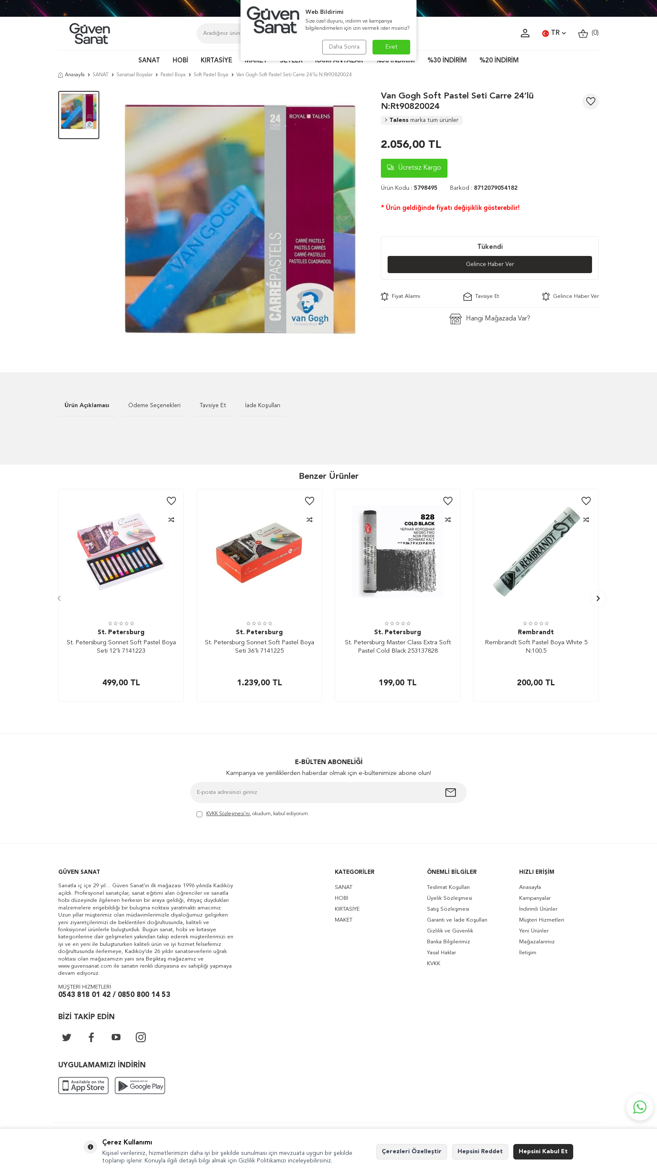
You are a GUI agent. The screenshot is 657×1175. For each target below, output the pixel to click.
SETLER (291, 61)
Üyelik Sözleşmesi (449, 898)
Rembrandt (536, 633)
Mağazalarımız (537, 942)
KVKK (433, 963)
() (588, 33)
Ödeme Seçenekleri (154, 405)
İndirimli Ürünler (538, 909)
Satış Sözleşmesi (448, 909)
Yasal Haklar (441, 952)
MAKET (256, 61)
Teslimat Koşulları (448, 887)
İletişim (527, 952)
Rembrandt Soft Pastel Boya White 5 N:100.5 (536, 647)
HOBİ (180, 61)
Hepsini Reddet (480, 1151)
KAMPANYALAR (339, 61)
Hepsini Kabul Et (543, 1151)
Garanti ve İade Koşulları (457, 920)
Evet (391, 47)
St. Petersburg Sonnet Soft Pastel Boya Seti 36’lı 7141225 (259, 647)
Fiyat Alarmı (400, 296)
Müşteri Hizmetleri (541, 920)
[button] (59, 598)
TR (554, 33)
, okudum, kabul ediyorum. (253, 814)
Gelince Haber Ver (490, 264)
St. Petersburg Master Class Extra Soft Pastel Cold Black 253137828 (398, 647)
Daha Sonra (344, 47)
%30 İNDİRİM (447, 61)
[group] (240, 219)
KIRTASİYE (216, 61)
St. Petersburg (121, 633)
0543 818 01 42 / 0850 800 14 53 (114, 995)
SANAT (149, 61)
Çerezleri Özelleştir (412, 1151)
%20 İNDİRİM (499, 61)
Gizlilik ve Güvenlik (450, 931)
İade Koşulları (262, 405)
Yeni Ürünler (533, 931)
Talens (421, 120)
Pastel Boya (173, 74)
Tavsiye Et (481, 296)
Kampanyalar (535, 898)
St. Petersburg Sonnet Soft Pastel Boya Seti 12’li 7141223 (121, 647)
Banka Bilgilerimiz (448, 942)
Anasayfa (71, 75)
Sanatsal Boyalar (134, 74)
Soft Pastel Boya (211, 74)
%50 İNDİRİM (395, 61)
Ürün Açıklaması (87, 405)
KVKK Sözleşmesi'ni (228, 813)
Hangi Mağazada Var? (490, 319)
